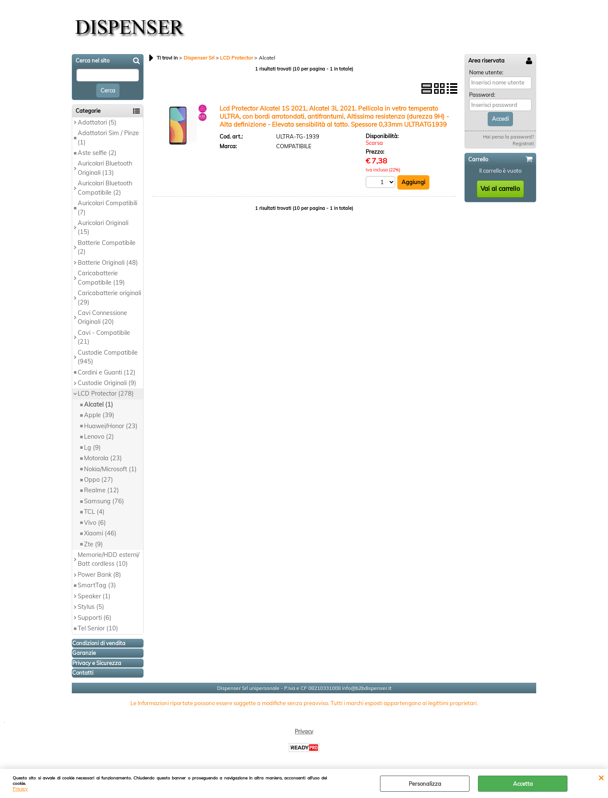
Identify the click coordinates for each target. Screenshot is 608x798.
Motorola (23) (103, 458)
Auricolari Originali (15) (103, 227)
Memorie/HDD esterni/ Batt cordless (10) (108, 559)
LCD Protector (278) (106, 393)
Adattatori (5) (97, 122)
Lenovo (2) (99, 436)
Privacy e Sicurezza (96, 663)
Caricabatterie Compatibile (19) (101, 277)
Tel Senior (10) (98, 628)
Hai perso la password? (508, 137)
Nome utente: (486, 72)
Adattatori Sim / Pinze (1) (108, 137)
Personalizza (425, 783)
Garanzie (84, 652)
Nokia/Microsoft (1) (110, 469)
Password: (482, 94)
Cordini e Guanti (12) (107, 372)
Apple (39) (99, 415)
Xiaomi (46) (100, 533)
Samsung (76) (104, 501)
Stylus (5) (91, 607)
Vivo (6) (95, 523)
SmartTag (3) (97, 585)
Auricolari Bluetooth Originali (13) (105, 168)
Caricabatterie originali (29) (109, 297)
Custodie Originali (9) (107, 383)
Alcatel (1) (98, 404)
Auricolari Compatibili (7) (107, 207)
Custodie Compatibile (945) (108, 357)
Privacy (20, 789)
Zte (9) (93, 544)
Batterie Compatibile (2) (107, 247)
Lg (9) (92, 447)
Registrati (523, 144)
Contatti (82, 672)
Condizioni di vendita (98, 643)
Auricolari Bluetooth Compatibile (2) (105, 187)
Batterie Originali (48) (108, 262)
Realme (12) (101, 490)
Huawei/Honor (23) (111, 426)
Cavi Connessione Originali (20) (102, 317)
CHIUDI (601, 777)
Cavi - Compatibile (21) (104, 337)
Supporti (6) (94, 618)
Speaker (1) (94, 596)
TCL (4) (94, 512)
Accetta (523, 783)
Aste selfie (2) (97, 153)
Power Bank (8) (99, 574)
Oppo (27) (98, 479)
